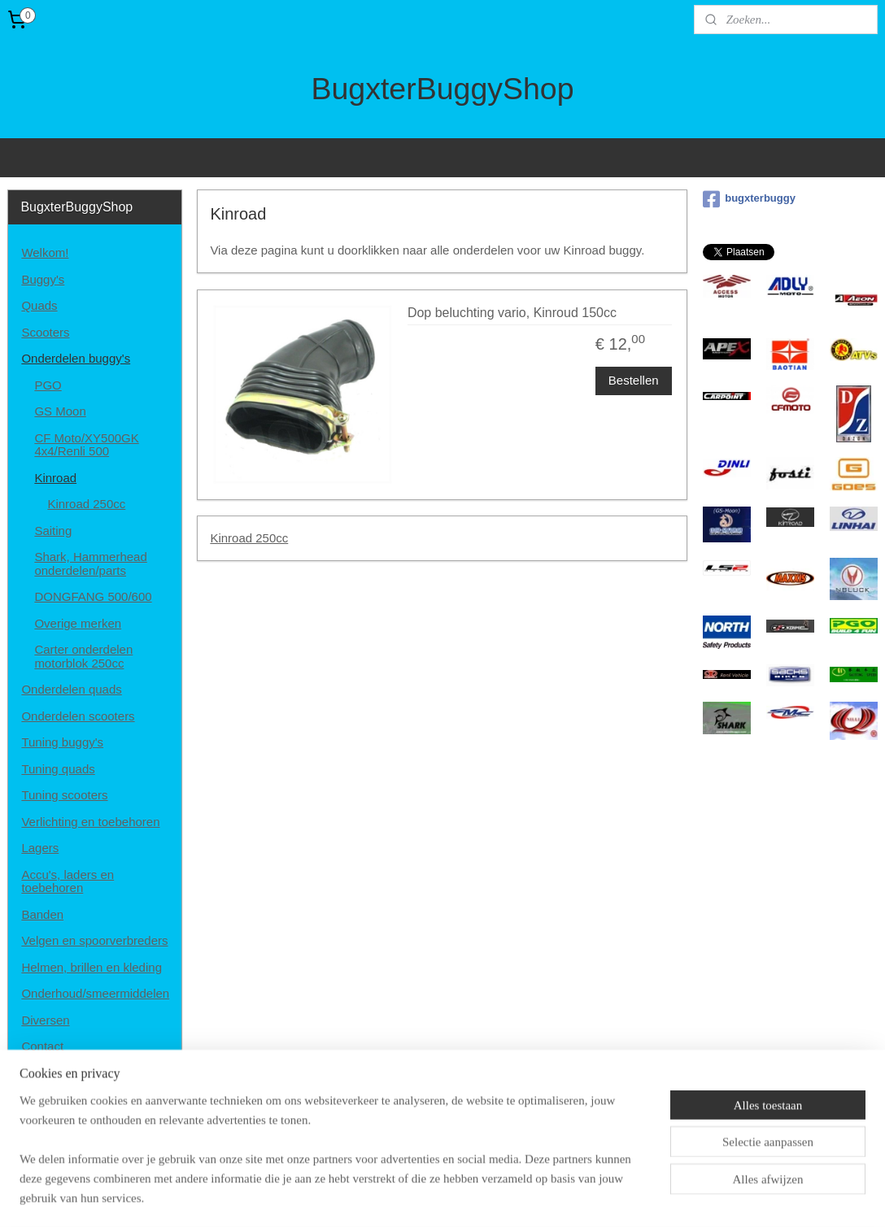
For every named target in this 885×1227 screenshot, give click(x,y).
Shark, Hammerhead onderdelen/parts (90, 563)
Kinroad (55, 478)
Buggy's (42, 279)
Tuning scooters (64, 795)
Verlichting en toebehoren (90, 822)
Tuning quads (57, 769)
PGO (47, 385)
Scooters (45, 332)
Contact (42, 1046)
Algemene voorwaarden (85, 1099)
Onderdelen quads (71, 689)
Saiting (53, 530)
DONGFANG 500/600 (92, 596)
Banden (42, 914)
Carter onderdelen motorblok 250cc (83, 656)
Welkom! (44, 252)
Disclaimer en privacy (79, 1073)
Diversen (45, 1020)
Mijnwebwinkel (612, 1197)
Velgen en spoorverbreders (94, 940)
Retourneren (55, 1126)
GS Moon (59, 411)
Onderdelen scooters (77, 716)
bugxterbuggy (749, 199)
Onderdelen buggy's (75, 358)
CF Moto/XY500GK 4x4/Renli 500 (86, 445)
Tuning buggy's (62, 742)
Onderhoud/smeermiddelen (95, 993)
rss (432, 1197)
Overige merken (77, 623)
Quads (39, 305)
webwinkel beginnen (486, 1197)
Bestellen (633, 379)
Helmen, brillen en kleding (91, 967)
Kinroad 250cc (250, 538)
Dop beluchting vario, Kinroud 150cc (512, 313)
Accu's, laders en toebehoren (67, 881)
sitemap (404, 1197)
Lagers (40, 848)
